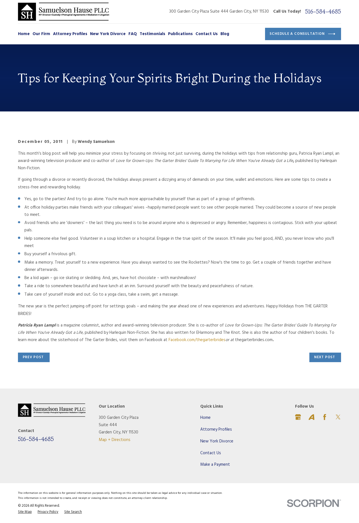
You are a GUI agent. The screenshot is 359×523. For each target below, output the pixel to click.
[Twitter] (338, 417)
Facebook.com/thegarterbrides (197, 340)
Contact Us (210, 453)
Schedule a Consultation (302, 34)
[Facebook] (325, 417)
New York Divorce (216, 441)
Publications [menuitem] (180, 34)
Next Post (324, 357)
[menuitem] (25, 512)
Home (205, 417)
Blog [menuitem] (224, 34)
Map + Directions (114, 440)
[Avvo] (311, 417)
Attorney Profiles (216, 429)
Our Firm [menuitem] (41, 34)
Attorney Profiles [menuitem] (70, 34)
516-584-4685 (323, 11)
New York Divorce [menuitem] (108, 34)
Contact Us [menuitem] (206, 34)
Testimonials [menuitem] (152, 34)
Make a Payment (215, 464)
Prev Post (33, 357)
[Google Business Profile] (298, 417)
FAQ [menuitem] (132, 34)
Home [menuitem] (24, 34)
